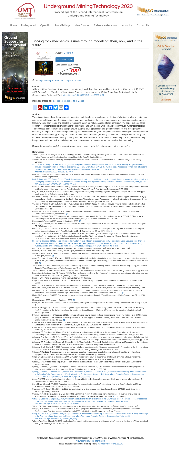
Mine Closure (81, 25)
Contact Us (143, 25)
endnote (68, 101)
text (75, 101)
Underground (28, 25)
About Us (127, 25)
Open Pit (45, 25)
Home (13, 25)
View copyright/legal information (90, 441)
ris (54, 101)
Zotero (81, 101)
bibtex (59, 101)
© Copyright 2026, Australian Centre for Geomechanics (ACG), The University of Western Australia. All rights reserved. (90, 438)
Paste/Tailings (62, 25)
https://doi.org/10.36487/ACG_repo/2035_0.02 (60, 80)
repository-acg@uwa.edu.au (110, 444)
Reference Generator (106, 25)
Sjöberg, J (68, 53)
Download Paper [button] (64, 59)
